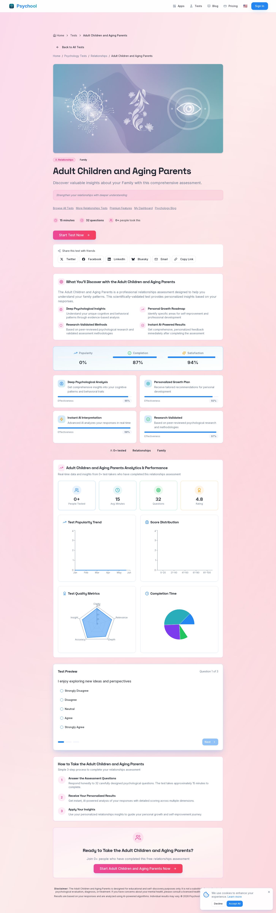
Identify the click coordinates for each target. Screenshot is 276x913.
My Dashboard (143, 208)
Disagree (71, 700)
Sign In (259, 6)
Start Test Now (74, 235)
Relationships (99, 55)
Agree (69, 718)
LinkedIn (116, 259)
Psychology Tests (75, 55)
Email (161, 259)
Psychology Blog (165, 208)
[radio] (61, 690)
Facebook (91, 259)
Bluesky (140, 259)
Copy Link (183, 259)
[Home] (58, 35)
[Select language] (245, 6)
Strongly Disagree (77, 690)
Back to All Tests (70, 47)
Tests (73, 35)
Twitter (68, 259)
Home (56, 55)
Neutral (70, 709)
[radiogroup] (138, 709)
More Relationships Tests (92, 208)
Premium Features (121, 208)
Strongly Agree (74, 727)
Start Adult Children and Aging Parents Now (138, 869)
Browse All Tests (63, 208)
